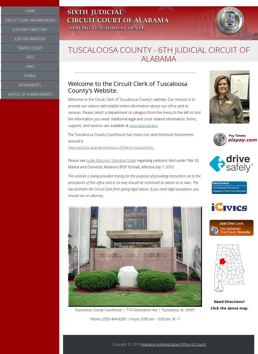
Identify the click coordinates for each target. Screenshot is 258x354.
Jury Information (30, 38)
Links (30, 66)
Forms (30, 75)
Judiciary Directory (30, 29)
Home (30, 11)
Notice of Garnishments (30, 94)
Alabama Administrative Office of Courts (173, 344)
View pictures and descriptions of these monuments (111, 147)
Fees (30, 57)
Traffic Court (30, 48)
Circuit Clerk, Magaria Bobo (30, 20)
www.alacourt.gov (144, 125)
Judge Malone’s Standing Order (111, 160)
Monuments (30, 85)
